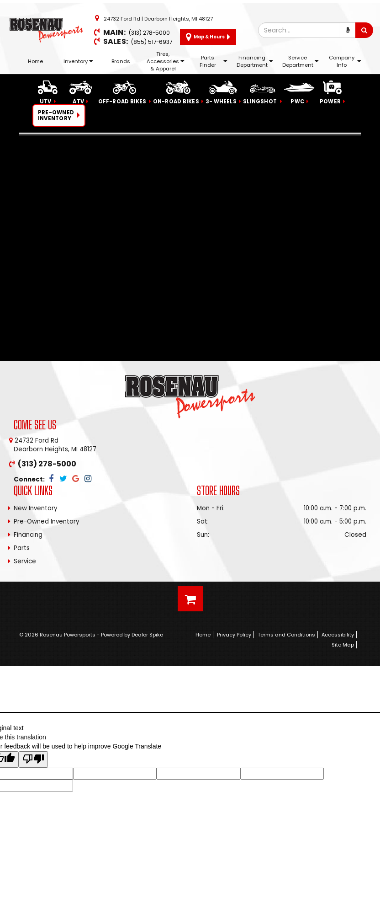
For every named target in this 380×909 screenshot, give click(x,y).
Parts (22, 548)
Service (25, 561)
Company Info (345, 61)
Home (35, 61)
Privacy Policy (234, 634)
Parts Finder (213, 61)
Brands (120, 61)
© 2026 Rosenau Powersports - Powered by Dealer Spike (91, 634)
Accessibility (338, 634)
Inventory (78, 61)
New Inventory (36, 508)
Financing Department (255, 61)
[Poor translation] (33, 759)
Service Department (300, 61)
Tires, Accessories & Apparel (166, 61)
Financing (28, 534)
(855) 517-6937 (151, 42)
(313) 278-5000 (149, 33)
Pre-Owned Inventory (46, 521)
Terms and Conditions (286, 634)
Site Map (343, 644)
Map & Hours (208, 37)
